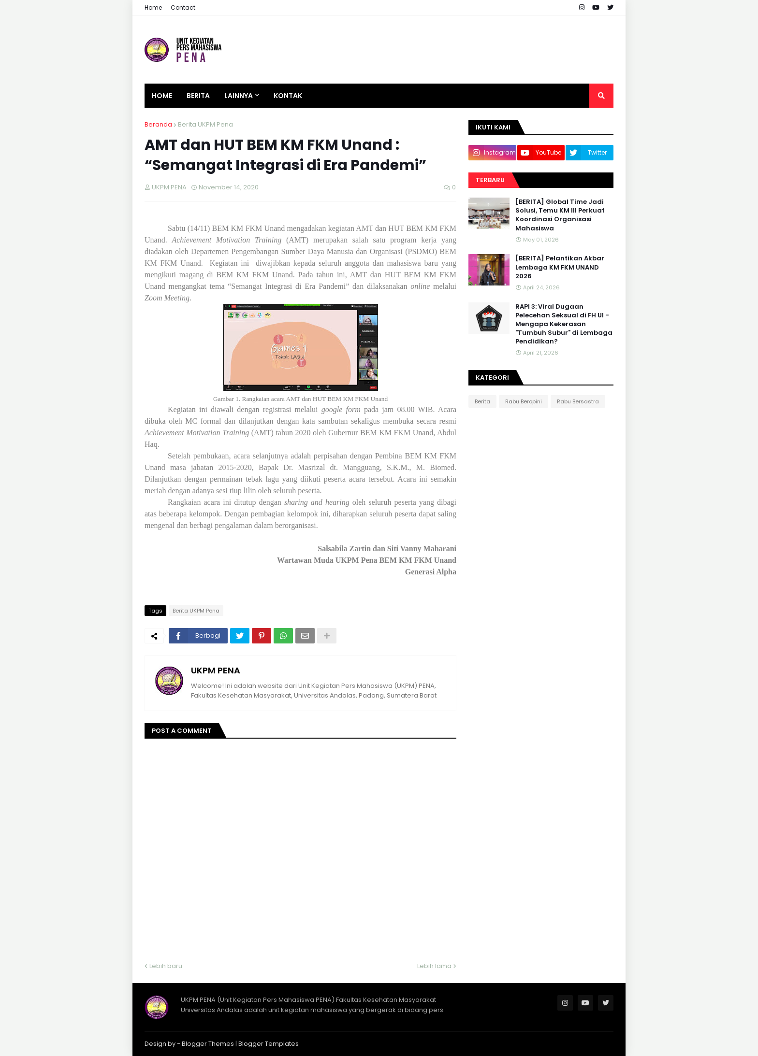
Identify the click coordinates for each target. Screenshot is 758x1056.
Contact (183, 7)
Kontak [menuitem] (288, 95)
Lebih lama (434, 965)
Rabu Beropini (523, 401)
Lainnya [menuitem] (238, 95)
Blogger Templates (268, 1043)
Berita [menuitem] (198, 95)
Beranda (158, 124)
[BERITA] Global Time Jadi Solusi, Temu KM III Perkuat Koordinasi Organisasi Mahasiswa (560, 215)
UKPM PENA (215, 670)
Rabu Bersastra (578, 401)
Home (153, 7)
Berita (482, 401)
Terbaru (490, 180)
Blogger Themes (208, 1043)
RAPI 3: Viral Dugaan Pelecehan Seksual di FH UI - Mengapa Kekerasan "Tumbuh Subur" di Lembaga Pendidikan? (563, 324)
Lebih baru (165, 965)
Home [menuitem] (162, 95)
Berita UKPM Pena (205, 124)
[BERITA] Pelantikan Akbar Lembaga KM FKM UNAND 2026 (559, 267)
